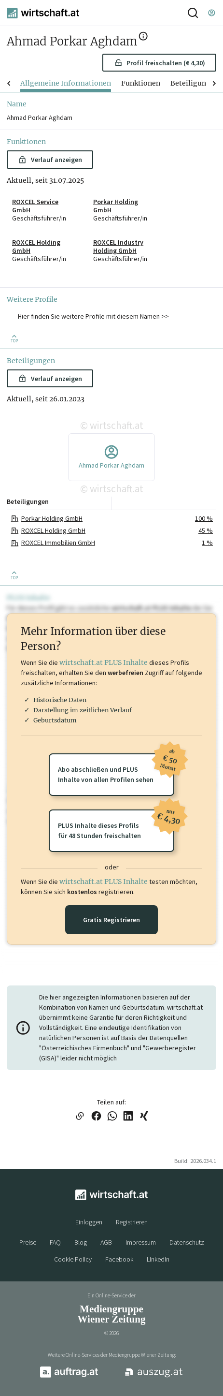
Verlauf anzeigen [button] (50, 159)
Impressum (140, 1242)
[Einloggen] (211, 13)
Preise (27, 1242)
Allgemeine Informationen (65, 83)
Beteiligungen (194, 83)
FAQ (55, 1242)
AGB (106, 1242)
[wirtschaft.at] (43, 13)
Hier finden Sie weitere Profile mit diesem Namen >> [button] (93, 316)
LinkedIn (158, 1259)
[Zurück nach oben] (14, 338)
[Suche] (193, 13)
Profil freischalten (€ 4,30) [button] (159, 63)
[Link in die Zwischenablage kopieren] (79, 1117)
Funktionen (140, 83)
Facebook (119, 1259)
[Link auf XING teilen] (144, 1117)
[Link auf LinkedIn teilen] (128, 1117)
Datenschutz (186, 1242)
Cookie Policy (73, 1259)
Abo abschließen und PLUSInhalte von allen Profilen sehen (116, 768)
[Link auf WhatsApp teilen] (112, 1117)
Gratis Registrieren (111, 919)
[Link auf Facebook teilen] (96, 1117)
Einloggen (88, 1222)
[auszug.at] (154, 1376)
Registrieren (132, 1222)
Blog (80, 1242)
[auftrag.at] (69, 1375)
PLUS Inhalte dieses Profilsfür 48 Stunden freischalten (116, 824)
